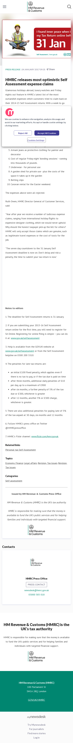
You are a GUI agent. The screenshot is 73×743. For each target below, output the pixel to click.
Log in (36, 737)
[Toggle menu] (5, 6)
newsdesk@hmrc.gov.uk (36, 590)
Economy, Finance (14, 463)
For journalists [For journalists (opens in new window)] (36, 729)
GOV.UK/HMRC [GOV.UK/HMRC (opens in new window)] (36, 699)
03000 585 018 (37, 594)
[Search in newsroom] (69, 7)
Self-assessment (13, 480)
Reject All (22, 133)
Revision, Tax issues (47, 463)
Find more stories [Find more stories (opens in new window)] (36, 733)
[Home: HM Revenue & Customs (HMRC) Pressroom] (35, 7)
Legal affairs (30, 463)
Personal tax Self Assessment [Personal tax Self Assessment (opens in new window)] (20, 449)
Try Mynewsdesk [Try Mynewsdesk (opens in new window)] (36, 724)
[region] (36, 126)
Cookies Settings (35, 140)
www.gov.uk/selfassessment (25, 338)
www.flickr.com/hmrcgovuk (44, 436)
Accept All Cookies (47, 133)
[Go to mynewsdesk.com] (36, 716)
